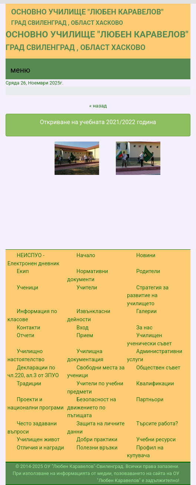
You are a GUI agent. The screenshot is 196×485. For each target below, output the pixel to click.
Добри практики (96, 439)
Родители (148, 271)
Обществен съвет (158, 368)
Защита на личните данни (96, 428)
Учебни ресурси (156, 439)
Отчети (25, 335)
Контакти (28, 328)
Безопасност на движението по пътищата (91, 407)
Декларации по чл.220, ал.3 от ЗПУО (33, 372)
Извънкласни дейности (88, 315)
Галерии (146, 311)
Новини (146, 255)
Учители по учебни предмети (95, 388)
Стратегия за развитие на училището (148, 296)
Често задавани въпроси (32, 428)
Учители (86, 288)
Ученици (27, 288)
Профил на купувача (145, 452)
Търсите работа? (157, 424)
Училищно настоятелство (26, 355)
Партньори (149, 399)
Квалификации (155, 384)
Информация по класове (32, 315)
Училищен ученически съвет (149, 339)
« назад (98, 106)
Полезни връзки (96, 448)
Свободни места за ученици (96, 372)
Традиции (29, 384)
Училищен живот (38, 439)
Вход (82, 328)
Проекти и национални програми (35, 403)
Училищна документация (85, 355)
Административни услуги (154, 355)
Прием (84, 335)
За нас (144, 328)
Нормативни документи (87, 275)
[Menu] (16, 71)
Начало (85, 255)
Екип (23, 271)
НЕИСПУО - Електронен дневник (33, 259)
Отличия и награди (40, 448)
